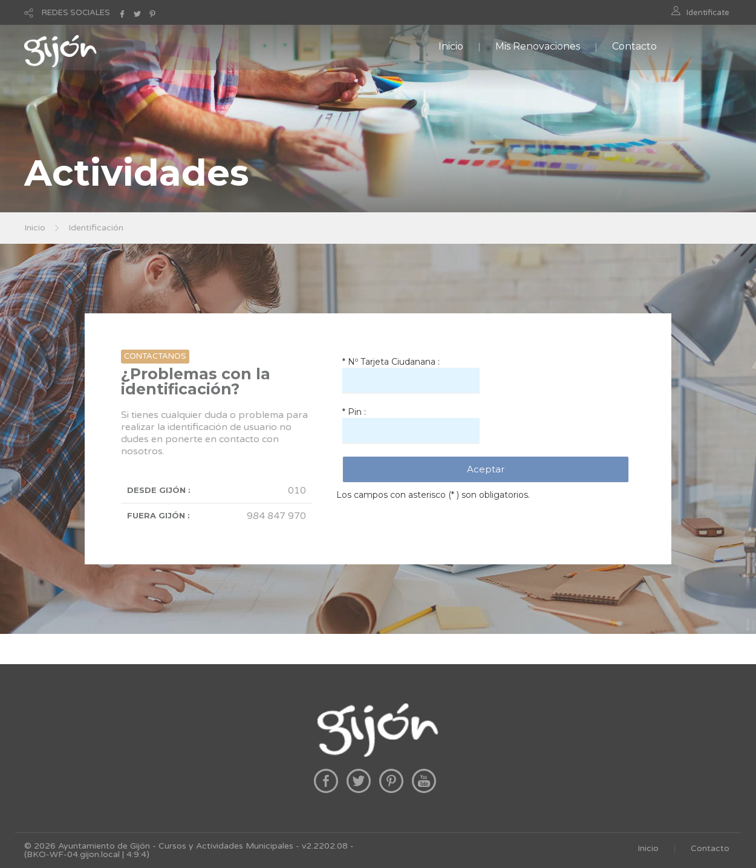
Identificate (707, 13)
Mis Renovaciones (537, 46)
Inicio (450, 46)
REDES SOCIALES (76, 13)
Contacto (634, 46)
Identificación (95, 228)
